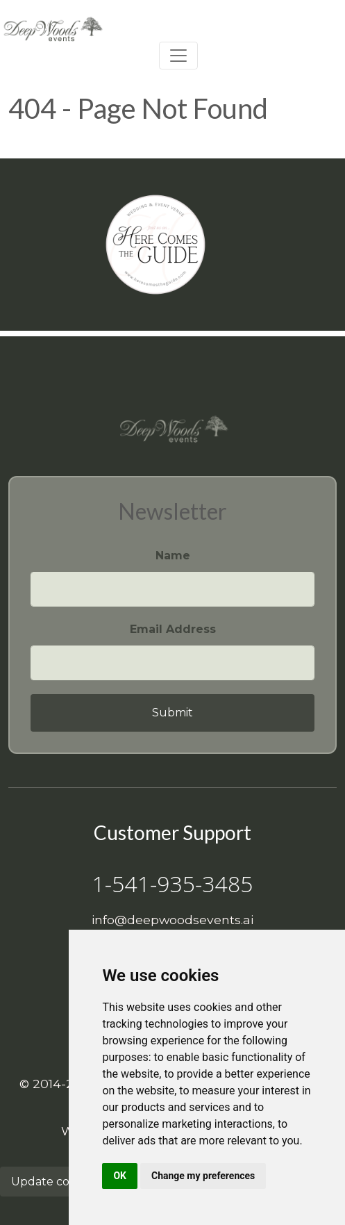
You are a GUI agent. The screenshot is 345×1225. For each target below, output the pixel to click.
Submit (172, 712)
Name (172, 555)
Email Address (173, 629)
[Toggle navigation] (178, 55)
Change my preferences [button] (203, 1175)
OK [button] (119, 1175)
